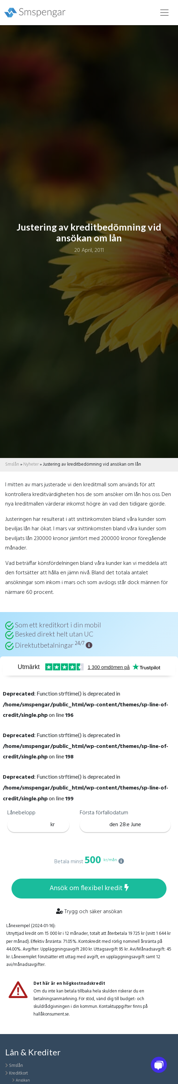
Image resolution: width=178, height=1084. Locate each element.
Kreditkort (18, 1073)
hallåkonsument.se (51, 1014)
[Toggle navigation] (164, 12)
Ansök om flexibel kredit (89, 888)
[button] (89, 645)
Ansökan (23, 1080)
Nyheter (31, 464)
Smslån (12, 464)
